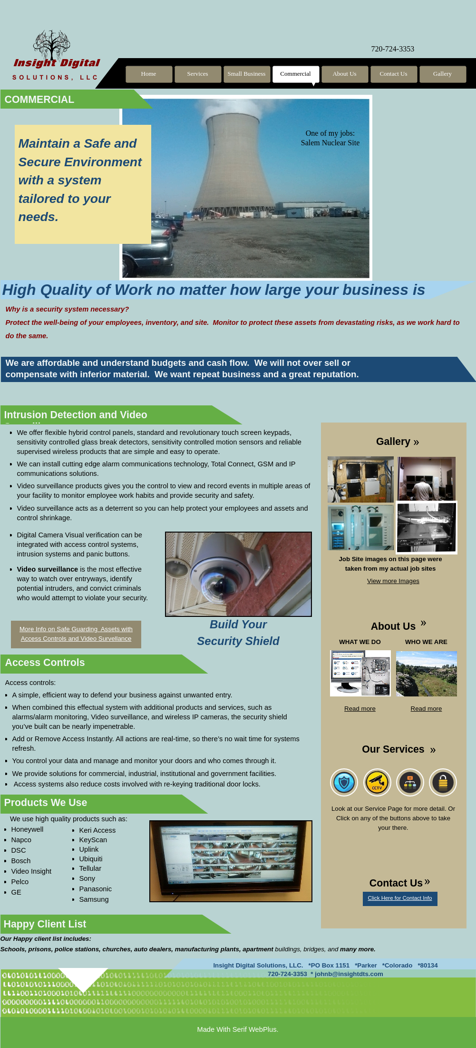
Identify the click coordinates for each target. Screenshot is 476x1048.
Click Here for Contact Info (400, 898)
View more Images (393, 580)
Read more (360, 708)
